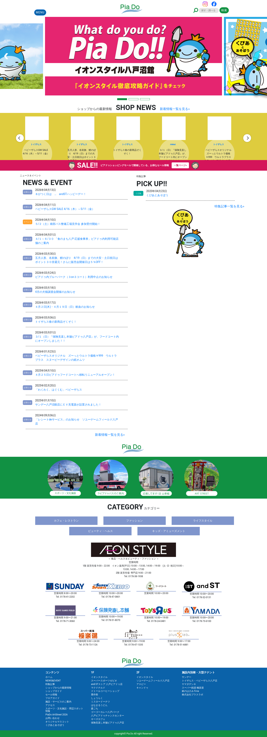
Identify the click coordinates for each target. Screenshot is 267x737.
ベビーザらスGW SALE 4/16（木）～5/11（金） (65, 209)
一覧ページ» (180, 165)
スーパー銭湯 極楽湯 (193, 687)
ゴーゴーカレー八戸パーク (105, 712)
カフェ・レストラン (66, 520)
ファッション (134, 520)
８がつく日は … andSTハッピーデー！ (60, 194)
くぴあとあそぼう (157, 195)
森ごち (94, 708)
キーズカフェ (98, 719)
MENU (40, 12)
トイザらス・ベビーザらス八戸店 (199, 680)
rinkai (173, 144)
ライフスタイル (202, 520)
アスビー (141, 684)
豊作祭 (94, 694)
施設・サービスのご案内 (58, 701)
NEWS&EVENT (53, 680)
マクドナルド (98, 687)
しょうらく (97, 698)
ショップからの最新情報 (58, 687)
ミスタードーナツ (100, 701)
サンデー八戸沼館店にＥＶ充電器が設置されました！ (68, 404)
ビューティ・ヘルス (100, 531)
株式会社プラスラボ (192, 694)
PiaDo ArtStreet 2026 (56, 714)
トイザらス (36, 144)
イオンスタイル (99, 677)
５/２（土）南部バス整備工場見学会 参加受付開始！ (67, 223)
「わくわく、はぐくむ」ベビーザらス (58, 389)
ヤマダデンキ (189, 684)
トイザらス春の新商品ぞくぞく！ (55, 321)
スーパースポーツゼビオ (104, 680)
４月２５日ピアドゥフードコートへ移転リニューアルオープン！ (75, 374)
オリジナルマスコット (57, 721)
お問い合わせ (52, 718)
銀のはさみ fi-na (190, 691)
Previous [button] (20, 138)
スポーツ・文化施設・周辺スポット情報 (64, 709)
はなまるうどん (99, 705)
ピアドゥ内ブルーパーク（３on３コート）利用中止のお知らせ (74, 276)
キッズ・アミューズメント (168, 531)
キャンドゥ (142, 687)
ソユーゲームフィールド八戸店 (152, 680)
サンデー (186, 677)
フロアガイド (52, 698)
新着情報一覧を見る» (175, 109)
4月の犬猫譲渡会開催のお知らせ (55, 291)
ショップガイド (53, 691)
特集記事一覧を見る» (229, 206)
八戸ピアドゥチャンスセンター (107, 715)
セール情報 (51, 694)
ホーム (48, 677)
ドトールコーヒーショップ (105, 691)
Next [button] (247, 138)
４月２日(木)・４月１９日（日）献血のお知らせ (65, 306)
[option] (43, 138)
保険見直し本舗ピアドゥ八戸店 (107, 722)
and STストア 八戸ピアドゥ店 (106, 684)
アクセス (50, 705)
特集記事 (50, 684)
